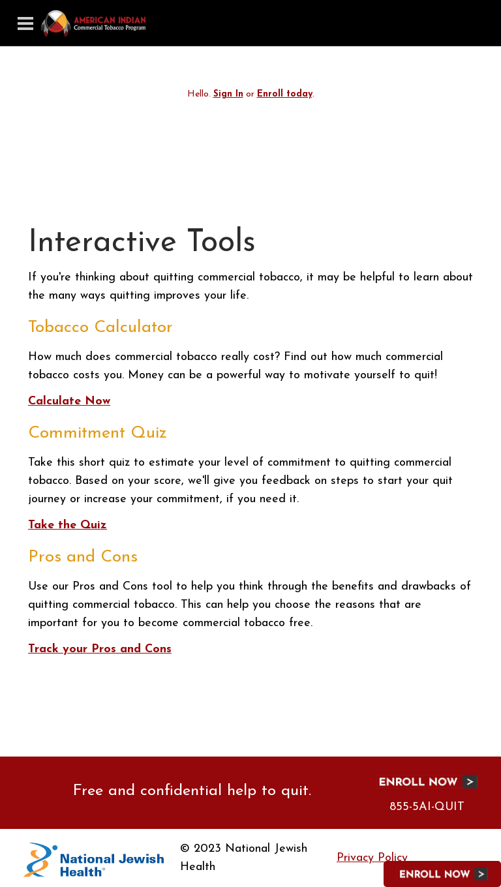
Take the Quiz (67, 525)
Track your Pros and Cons (100, 649)
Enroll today (284, 94)
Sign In (228, 94)
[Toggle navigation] (25, 23)
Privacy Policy (372, 858)
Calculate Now (69, 401)
